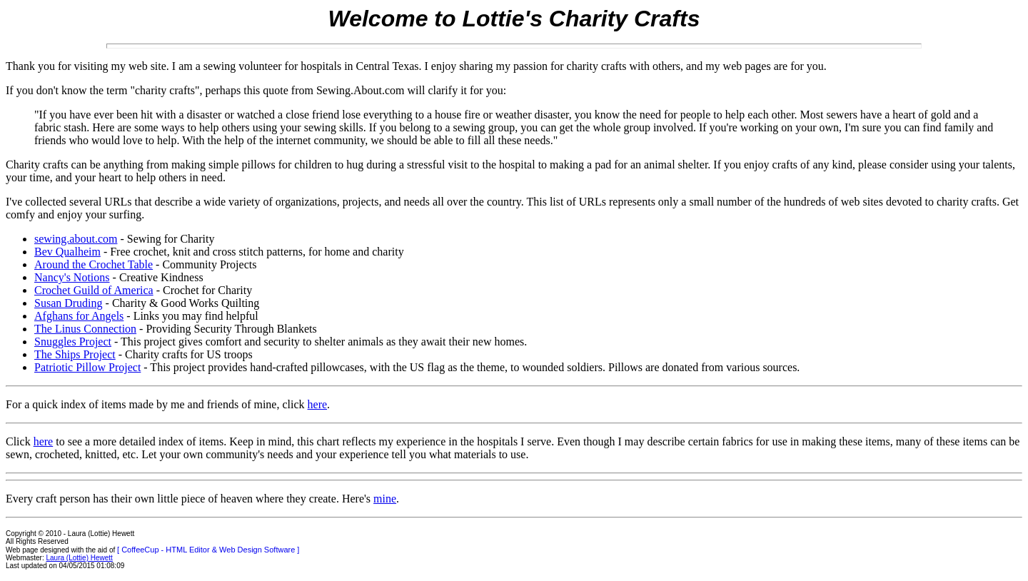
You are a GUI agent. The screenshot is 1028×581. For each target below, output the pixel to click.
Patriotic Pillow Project (87, 367)
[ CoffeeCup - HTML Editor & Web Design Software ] (208, 549)
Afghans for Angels (79, 316)
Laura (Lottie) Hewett (79, 558)
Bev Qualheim (67, 252)
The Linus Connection (85, 329)
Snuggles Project (72, 341)
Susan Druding (68, 303)
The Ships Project (75, 354)
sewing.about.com (75, 239)
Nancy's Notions (72, 277)
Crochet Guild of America (93, 290)
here (318, 404)
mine (384, 498)
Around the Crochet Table (93, 264)
